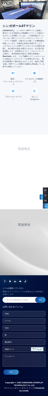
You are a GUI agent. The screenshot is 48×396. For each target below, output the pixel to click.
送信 (11, 372)
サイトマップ (28, 388)
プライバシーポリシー (13, 388)
